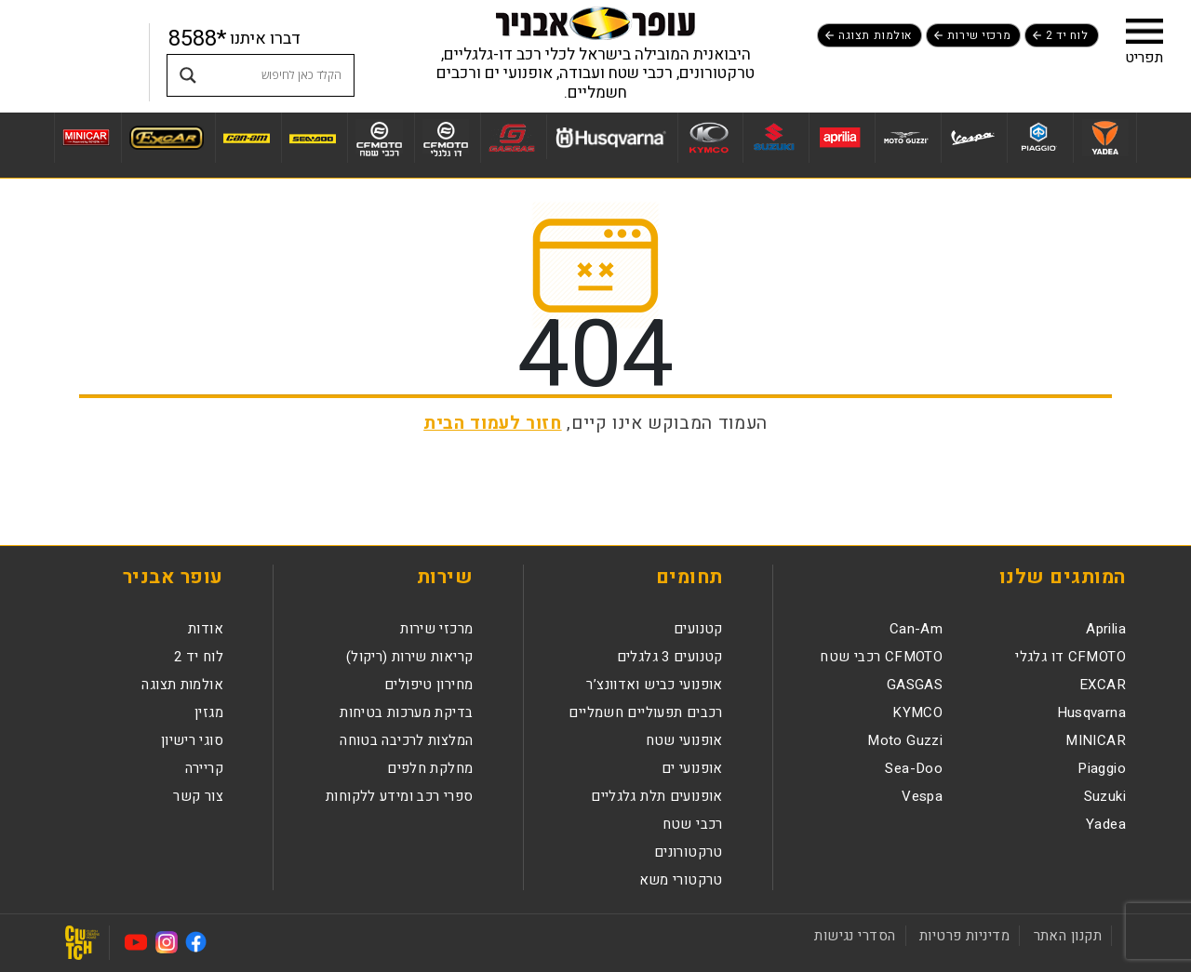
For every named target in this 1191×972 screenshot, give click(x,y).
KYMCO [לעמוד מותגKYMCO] (917, 712)
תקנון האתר (1068, 935)
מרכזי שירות (978, 35)
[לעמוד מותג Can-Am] (246, 138)
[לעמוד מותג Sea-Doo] (312, 138)
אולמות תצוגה (875, 35)
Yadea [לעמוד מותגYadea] (1106, 824)
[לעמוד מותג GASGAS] (511, 138)
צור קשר (198, 796)
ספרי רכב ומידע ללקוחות (399, 796)
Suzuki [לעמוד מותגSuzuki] (1105, 796)
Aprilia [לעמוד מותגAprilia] (1106, 629)
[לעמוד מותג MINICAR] (85, 138)
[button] (1144, 31)
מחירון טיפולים (428, 684)
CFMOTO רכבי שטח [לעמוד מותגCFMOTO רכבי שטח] (881, 656)
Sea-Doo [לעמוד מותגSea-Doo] (914, 768)
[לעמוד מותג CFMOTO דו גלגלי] (445, 138)
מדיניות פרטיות (964, 935)
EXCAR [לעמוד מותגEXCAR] (1102, 684)
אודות (205, 629)
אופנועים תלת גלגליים (657, 796)
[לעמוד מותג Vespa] (972, 138)
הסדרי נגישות (854, 935)
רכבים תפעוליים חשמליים (645, 712)
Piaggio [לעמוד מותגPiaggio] (1101, 768)
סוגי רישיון (192, 740)
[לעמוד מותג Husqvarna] (610, 136)
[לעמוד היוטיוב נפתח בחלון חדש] (136, 942)
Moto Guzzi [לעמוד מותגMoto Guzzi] (905, 740)
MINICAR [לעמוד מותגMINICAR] (1095, 740)
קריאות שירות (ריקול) (410, 656)
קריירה (204, 768)
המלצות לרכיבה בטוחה (406, 740)
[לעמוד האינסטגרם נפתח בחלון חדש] (166, 942)
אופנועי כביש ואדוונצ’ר (654, 684)
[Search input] (278, 75)
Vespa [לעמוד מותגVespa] (922, 796)
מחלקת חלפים (430, 768)
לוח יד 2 (1067, 35)
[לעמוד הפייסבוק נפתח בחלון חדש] (196, 942)
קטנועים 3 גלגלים (670, 656)
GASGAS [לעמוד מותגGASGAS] (915, 684)
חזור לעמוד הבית (492, 423)
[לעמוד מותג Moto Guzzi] (906, 138)
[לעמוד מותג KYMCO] (707, 138)
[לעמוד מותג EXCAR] (166, 138)
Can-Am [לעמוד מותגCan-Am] (916, 629)
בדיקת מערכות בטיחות (406, 712)
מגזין (208, 712)
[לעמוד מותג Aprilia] (840, 138)
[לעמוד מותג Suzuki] (774, 138)
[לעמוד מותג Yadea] (1104, 138)
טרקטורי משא (681, 880)
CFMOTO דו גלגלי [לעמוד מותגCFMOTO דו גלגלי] (1070, 656)
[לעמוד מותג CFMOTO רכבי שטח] (378, 138)
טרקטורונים (688, 852)
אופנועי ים (692, 768)
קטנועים (698, 629)
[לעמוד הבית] (595, 22)
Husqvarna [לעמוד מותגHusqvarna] (1091, 712)
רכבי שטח (692, 824)
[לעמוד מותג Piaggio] (1038, 138)
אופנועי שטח (684, 740)
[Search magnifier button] (188, 75)
